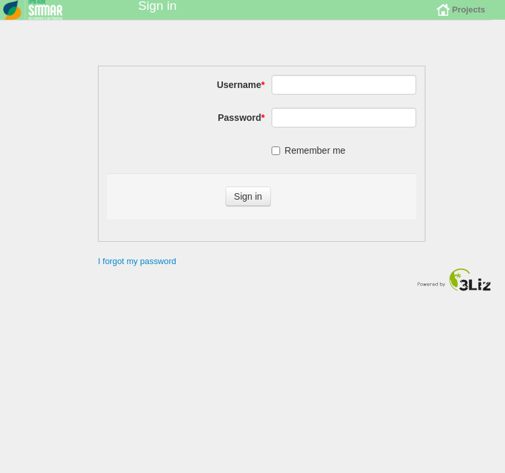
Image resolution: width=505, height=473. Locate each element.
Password (241, 127)
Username (241, 94)
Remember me (309, 160)
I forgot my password (137, 271)
